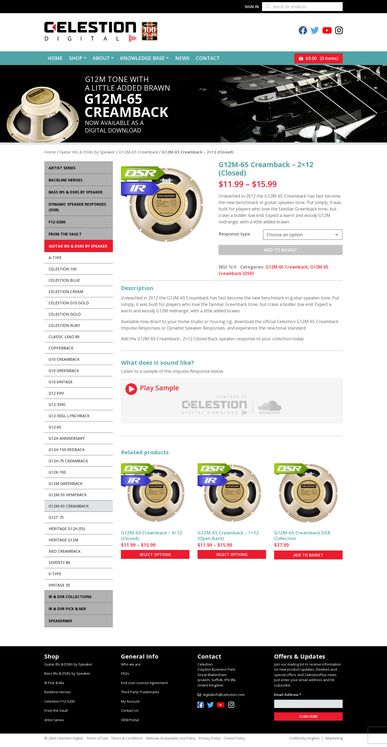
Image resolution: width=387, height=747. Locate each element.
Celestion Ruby (64, 325)
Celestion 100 (63, 268)
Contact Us (129, 710)
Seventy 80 (59, 562)
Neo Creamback (65, 551)
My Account (130, 701)
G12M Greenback (66, 483)
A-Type (55, 257)
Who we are (131, 664)
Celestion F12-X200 (59, 701)
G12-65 (55, 427)
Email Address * (287, 694)
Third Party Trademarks (140, 691)
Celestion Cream (66, 291)
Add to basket (280, 250)
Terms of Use (97, 738)
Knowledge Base (142, 58)
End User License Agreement (144, 682)
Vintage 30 (59, 585)
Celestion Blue (64, 280)
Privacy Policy (210, 738)
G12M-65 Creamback (138, 152)
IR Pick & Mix (54, 682)
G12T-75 (56, 517)
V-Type (55, 573)
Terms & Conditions (127, 738)
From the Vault (56, 710)
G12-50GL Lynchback (69, 415)
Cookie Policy (234, 738)
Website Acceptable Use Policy (171, 738)
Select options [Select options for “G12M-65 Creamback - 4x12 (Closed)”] (155, 554)
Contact (208, 58)
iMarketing (334, 738)
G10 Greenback (64, 370)
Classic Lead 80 (64, 336)
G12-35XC (57, 404)
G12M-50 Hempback (68, 494)
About (101, 58)
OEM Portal (130, 719)
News (182, 58)
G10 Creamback (64, 359)
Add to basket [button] (308, 554)
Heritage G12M (63, 539)
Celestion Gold (65, 314)
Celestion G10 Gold (69, 302)
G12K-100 (57, 472)
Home (55, 58)
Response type (234, 234)
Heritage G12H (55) (67, 528)
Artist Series (54, 719)
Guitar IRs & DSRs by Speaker (87, 152)
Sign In (252, 6)
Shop (75, 58)
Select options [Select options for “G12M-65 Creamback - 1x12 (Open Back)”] (232, 554)
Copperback (61, 348)
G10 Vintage (61, 381)
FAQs (125, 673)
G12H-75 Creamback (68, 460)
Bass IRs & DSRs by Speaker (67, 673)
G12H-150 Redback (67, 449)
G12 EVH (56, 393)
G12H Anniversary (67, 438)
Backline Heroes (57, 691)
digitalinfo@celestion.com (224, 694)
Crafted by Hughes (304, 738)
